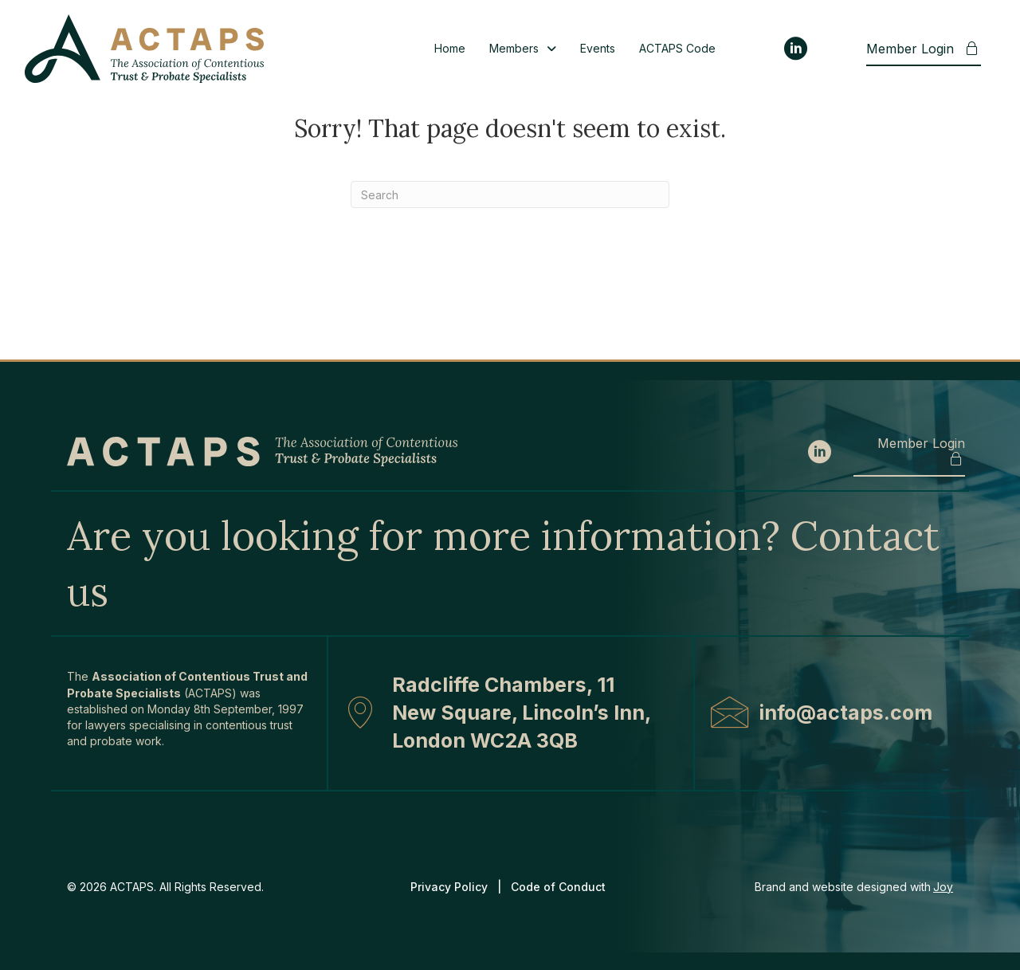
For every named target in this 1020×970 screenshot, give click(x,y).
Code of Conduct (560, 886)
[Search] (510, 194)
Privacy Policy (449, 886)
